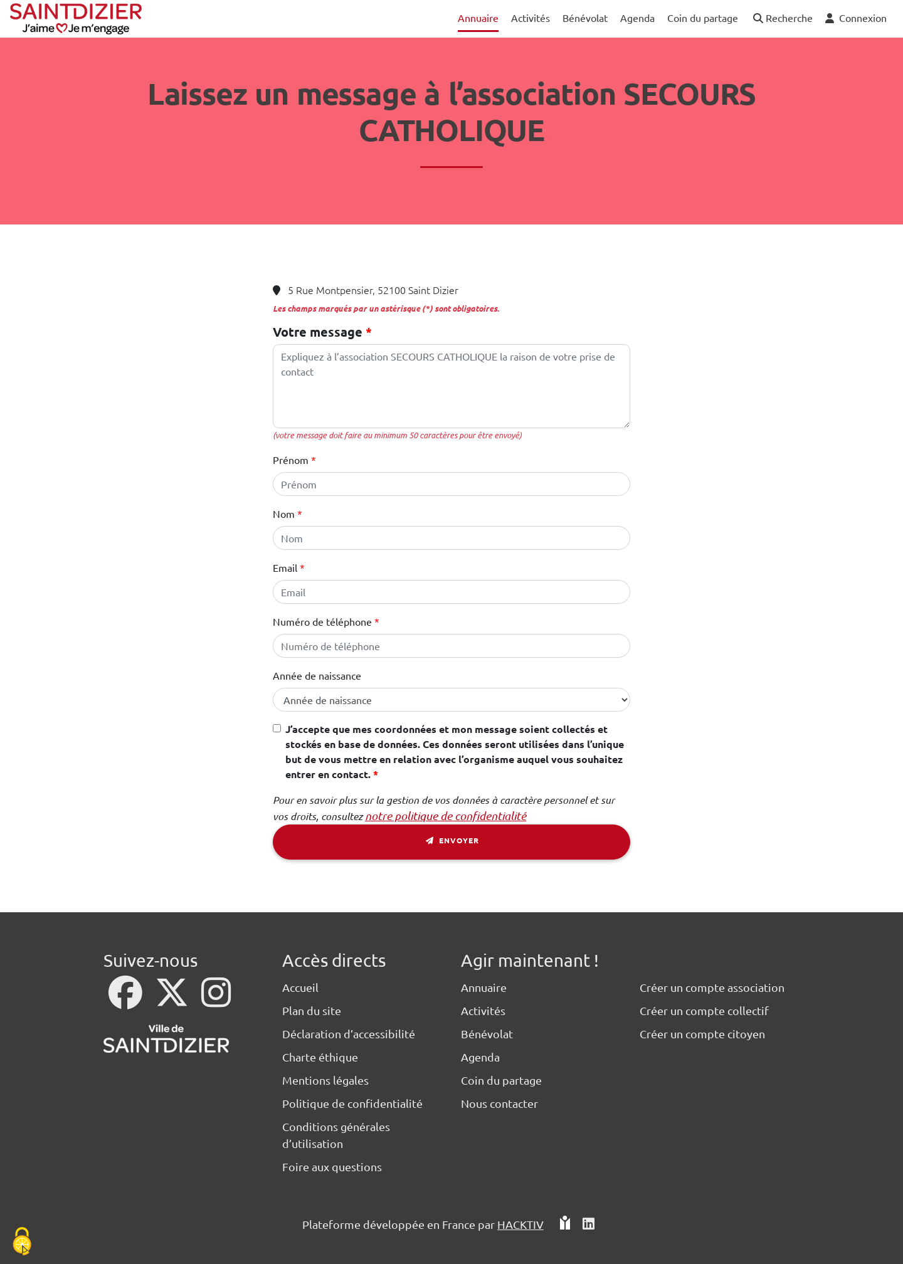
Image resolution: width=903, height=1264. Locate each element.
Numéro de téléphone (322, 621)
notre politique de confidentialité (445, 816)
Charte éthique (320, 1056)
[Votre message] (451, 386)
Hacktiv (520, 1224)
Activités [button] (530, 17)
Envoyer (452, 842)
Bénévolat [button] (585, 17)
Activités (483, 1010)
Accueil (300, 987)
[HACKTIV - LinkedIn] (588, 1224)
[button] (782, 18)
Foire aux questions (332, 1166)
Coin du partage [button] (702, 17)
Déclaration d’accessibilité (348, 1033)
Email (285, 567)
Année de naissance (317, 675)
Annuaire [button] (478, 17)
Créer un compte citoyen (702, 1033)
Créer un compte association (712, 987)
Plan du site (311, 1010)
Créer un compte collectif (704, 1010)
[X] (173, 1000)
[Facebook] (126, 1000)
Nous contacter (499, 1103)
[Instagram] (216, 1000)
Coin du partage (501, 1080)
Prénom (291, 459)
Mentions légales (325, 1080)
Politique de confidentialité (352, 1103)
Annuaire (484, 987)
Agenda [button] (637, 17)
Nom (284, 513)
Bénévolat (487, 1033)
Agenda (480, 1056)
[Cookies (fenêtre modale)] (22, 1242)
